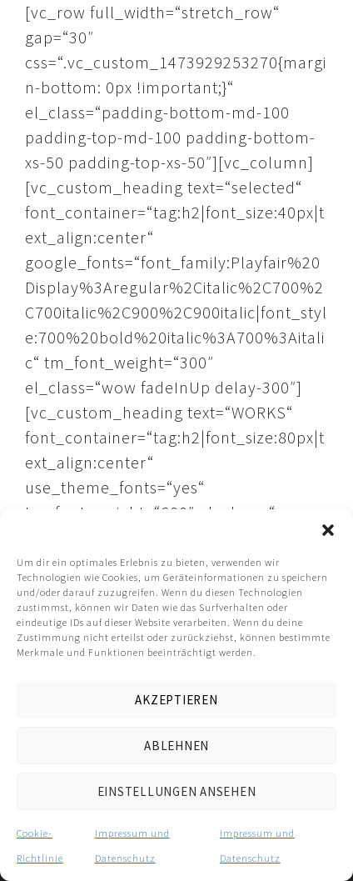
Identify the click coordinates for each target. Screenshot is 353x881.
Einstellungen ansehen (176, 791)
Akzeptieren (176, 700)
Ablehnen (176, 745)
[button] (328, 530)
